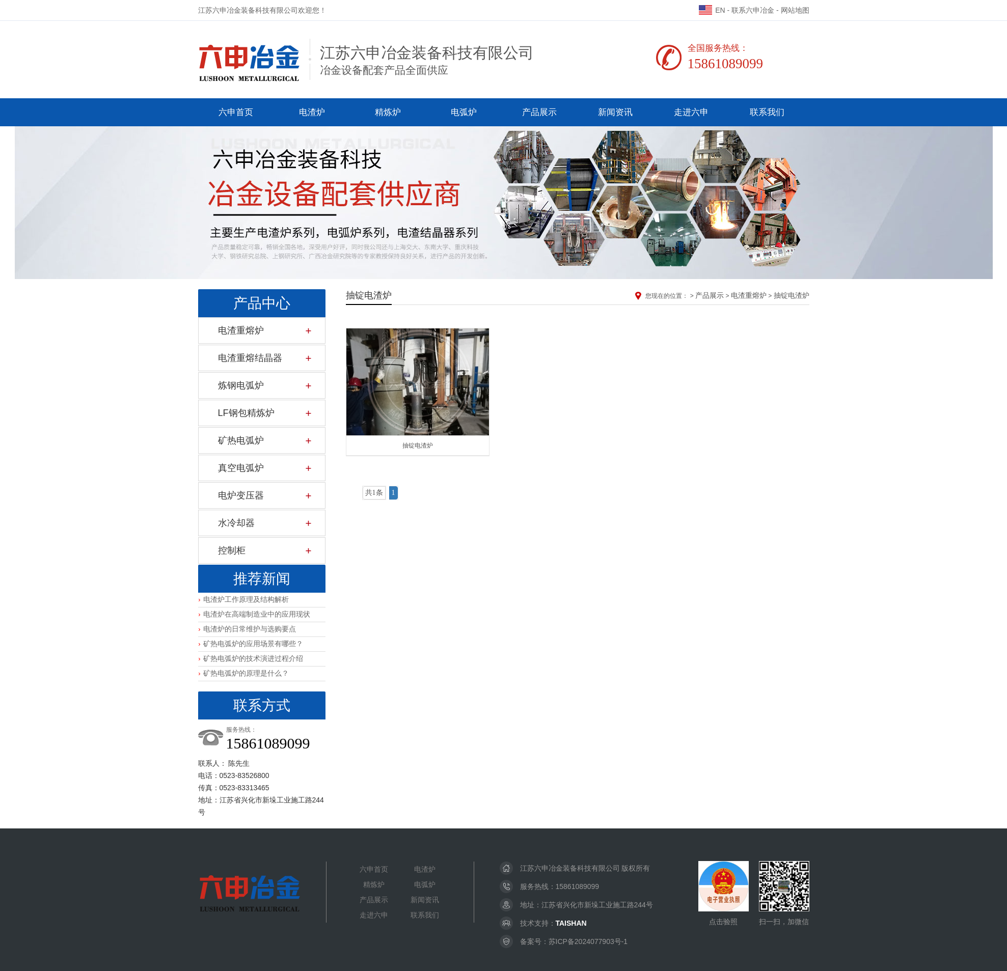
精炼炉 (388, 112)
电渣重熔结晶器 (250, 358)
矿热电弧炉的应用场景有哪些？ (253, 644)
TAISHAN (571, 923)
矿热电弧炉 (241, 440)
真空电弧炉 (241, 468)
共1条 (374, 492)
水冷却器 (236, 523)
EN (712, 10)
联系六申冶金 (752, 10)
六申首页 (236, 112)
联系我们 (767, 112)
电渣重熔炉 (241, 330)
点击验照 (723, 893)
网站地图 (795, 10)
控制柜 (232, 550)
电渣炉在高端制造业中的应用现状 (256, 614)
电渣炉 (312, 112)
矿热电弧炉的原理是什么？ (246, 673)
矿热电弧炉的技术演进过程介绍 (253, 658)
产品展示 (539, 112)
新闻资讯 (615, 112)
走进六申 (691, 112)
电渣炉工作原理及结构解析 (246, 599)
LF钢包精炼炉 (246, 413)
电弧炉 (464, 112)
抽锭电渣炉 (791, 295)
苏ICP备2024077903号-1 (588, 941)
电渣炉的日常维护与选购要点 (249, 629)
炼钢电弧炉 (241, 385)
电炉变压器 (241, 495)
